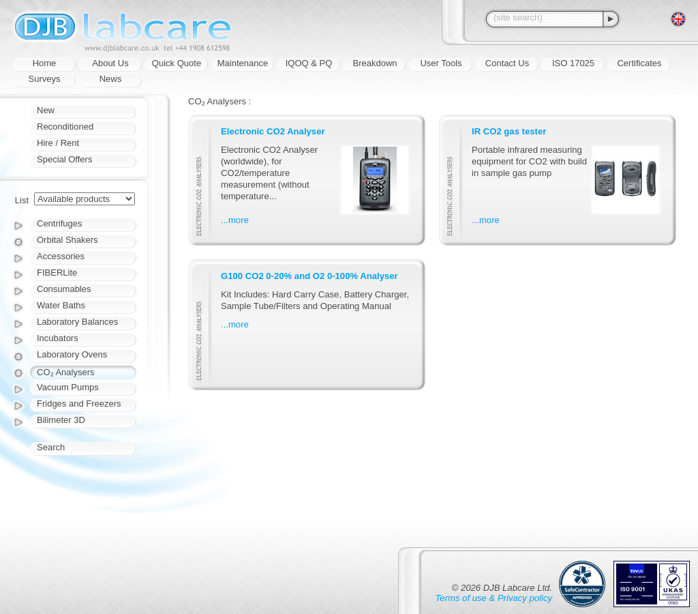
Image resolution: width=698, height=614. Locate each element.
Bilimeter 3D (61, 420)
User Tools (440, 63)
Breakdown (374, 63)
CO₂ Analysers (65, 372)
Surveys (45, 79)
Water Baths (61, 305)
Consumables (64, 289)
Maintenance (242, 63)
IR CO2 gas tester (509, 131)
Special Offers (64, 159)
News (111, 79)
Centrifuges (59, 223)
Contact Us (507, 63)
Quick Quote (176, 63)
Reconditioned (65, 126)
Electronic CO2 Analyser (273, 131)
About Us (110, 63)
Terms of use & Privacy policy (494, 598)
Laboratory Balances (77, 322)
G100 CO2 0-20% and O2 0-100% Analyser (309, 276)
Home (45, 63)
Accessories (61, 256)
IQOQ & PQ (309, 63)
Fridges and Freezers (79, 403)
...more (235, 220)
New (46, 110)
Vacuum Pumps (68, 387)
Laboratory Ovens (72, 354)
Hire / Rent (58, 143)
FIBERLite (57, 272)
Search (51, 447)
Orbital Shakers (67, 240)
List (22, 200)
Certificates (639, 63)
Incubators (57, 338)
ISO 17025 (573, 63)
